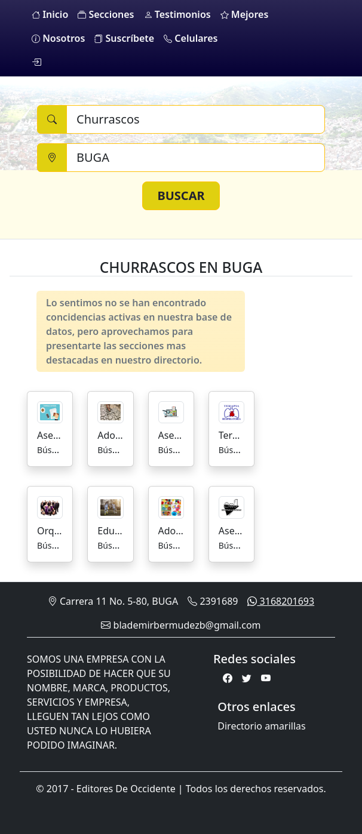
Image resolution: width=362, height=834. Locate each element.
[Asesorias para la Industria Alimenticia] (231, 506)
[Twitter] (246, 678)
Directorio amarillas (261, 726)
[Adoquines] (110, 411)
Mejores (244, 14)
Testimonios (177, 14)
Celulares (190, 38)
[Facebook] (227, 678)
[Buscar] (195, 119)
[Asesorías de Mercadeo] (171, 411)
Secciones (106, 14)
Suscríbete (124, 38)
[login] (36, 62)
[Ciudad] (195, 157)
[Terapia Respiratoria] (231, 411)
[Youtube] (266, 678)
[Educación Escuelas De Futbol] (110, 506)
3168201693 (280, 601)
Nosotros (58, 38)
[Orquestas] (50, 506)
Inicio (50, 14)
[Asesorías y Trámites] (50, 411)
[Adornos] (171, 506)
